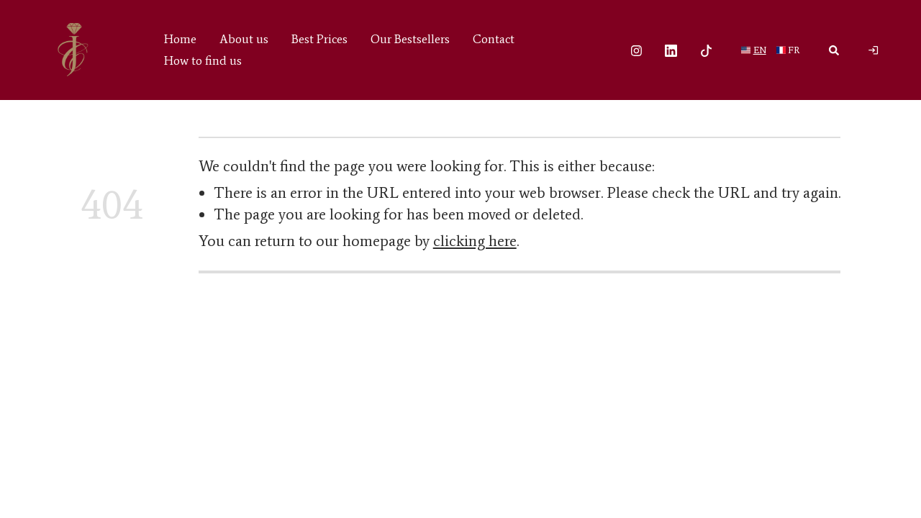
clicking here (475, 241)
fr (794, 49)
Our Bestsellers (410, 39)
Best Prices (319, 39)
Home (180, 39)
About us (243, 39)
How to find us (203, 60)
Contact (493, 39)
